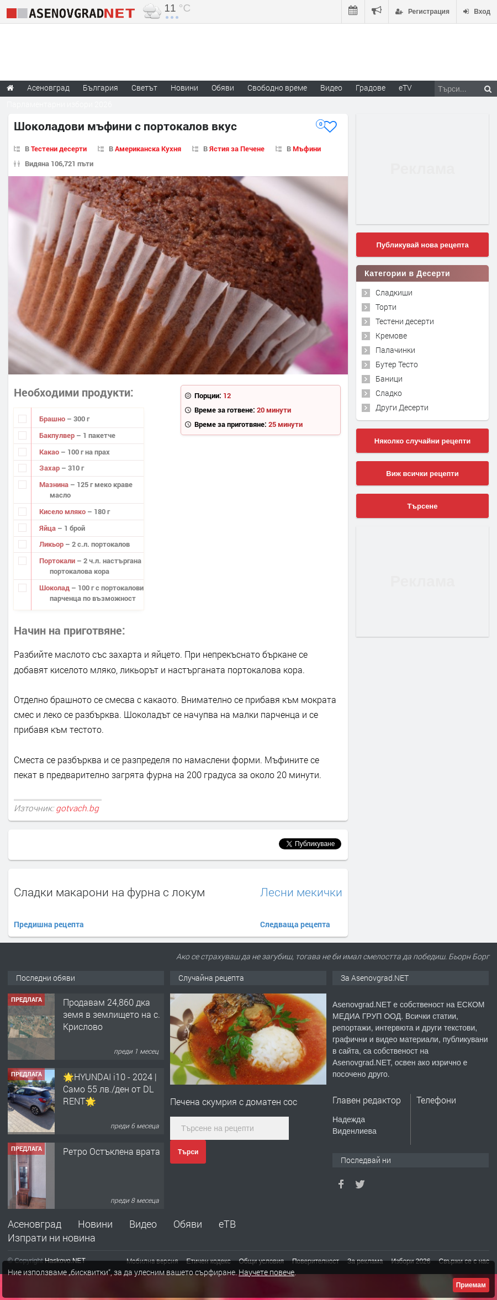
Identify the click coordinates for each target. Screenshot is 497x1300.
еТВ (227, 1223)
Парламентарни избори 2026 (59, 104)
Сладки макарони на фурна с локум (109, 892)
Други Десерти (402, 407)
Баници (389, 378)
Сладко (389, 393)
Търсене (423, 506)
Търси (188, 1152)
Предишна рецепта (49, 924)
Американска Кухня (148, 149)
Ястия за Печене (237, 149)
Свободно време (277, 87)
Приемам (471, 1285)
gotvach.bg (77, 807)
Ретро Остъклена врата (111, 1151)
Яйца (48, 528)
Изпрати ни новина (52, 1237)
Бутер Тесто (397, 364)
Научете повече (266, 1272)
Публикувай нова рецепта (422, 245)
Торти (386, 307)
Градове (370, 87)
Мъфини (307, 149)
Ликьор (52, 544)
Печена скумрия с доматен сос (233, 1101)
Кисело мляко (63, 511)
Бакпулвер (57, 435)
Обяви (187, 1223)
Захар (50, 468)
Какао (50, 452)
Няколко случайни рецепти (422, 441)
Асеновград (34, 1223)
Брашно (53, 419)
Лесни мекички (301, 892)
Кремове (391, 335)
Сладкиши (394, 292)
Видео (143, 1223)
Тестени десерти (59, 149)
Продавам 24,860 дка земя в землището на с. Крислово (111, 1014)
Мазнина (54, 484)
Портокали (58, 561)
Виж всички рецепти (422, 473)
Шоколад (55, 588)
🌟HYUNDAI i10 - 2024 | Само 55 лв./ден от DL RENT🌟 (110, 1089)
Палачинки (395, 350)
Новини (184, 87)
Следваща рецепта (295, 924)
